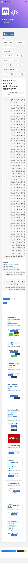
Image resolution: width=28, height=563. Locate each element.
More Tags (20, 74)
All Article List (8, 42)
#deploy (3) (11, 354)
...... (19, 329)
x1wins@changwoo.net (13, 325)
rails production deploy (13, 344)
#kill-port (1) (16, 375)
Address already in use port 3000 (13, 365)
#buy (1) (6, 60)
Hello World (5, 2)
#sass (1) (17, 333)
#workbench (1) (8, 74)
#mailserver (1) (8, 47)
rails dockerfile (13, 483)
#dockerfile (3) (8, 56)
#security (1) (20, 42)
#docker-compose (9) (10, 69)
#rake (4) (17, 354)
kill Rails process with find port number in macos (12, 464)
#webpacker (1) (14, 331)
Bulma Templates (5, 551)
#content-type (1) (14, 395)
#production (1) (14, 352)
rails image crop (13, 445)
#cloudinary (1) (14, 427)
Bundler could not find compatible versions (13, 525)
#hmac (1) (20, 56)
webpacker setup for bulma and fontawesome (13, 321)
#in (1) (15, 60)
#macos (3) (11, 475)
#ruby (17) (11, 398)
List (5, 303)
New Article (8, 34)
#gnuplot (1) (7, 51)
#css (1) (11, 335)
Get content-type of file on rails (12, 386)
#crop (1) (11, 452)
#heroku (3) (14, 425)
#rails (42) (13, 298)
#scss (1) (11, 333)
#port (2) (10, 375)
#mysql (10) (7, 65)
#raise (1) (18, 65)
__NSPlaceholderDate (13, 506)
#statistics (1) (7, 298)
